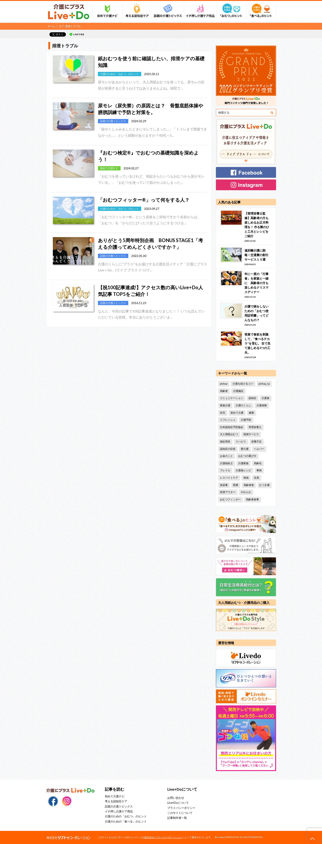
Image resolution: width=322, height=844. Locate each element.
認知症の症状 (227, 448)
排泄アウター (227, 492)
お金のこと (226, 456)
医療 (235, 485)
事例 (259, 470)
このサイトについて (179, 813)
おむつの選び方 (247, 456)
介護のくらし (243, 405)
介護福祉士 (226, 463)
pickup (223, 383)
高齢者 (224, 391)
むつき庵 (264, 485)
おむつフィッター (230, 499)
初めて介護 (236, 412)
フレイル (225, 470)
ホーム (51, 26)
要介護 (245, 448)
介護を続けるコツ (243, 383)
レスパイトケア (229, 477)
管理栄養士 (255, 427)
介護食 (265, 398)
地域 (246, 477)
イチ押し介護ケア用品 (119, 811)
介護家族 (243, 463)
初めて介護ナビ (114, 796)
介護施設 (238, 391)
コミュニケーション (231, 398)
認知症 (252, 398)
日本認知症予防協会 (231, 427)
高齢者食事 (252, 499)
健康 (251, 412)
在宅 (222, 412)
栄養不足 (256, 441)
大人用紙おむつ (229, 434)
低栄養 (224, 485)
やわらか (246, 492)
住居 (256, 477)
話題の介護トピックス (119, 806)
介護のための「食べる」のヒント (126, 821)
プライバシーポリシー (181, 808)
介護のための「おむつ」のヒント (126, 816)
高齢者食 (249, 485)
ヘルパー (259, 448)
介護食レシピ (243, 470)
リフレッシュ (227, 419)
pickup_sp (264, 383)
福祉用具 (225, 441)
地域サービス (251, 434)
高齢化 (258, 463)
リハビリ (241, 441)
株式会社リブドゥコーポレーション (163, 837)
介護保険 (261, 405)
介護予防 (246, 419)
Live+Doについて (178, 802)
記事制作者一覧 (177, 817)
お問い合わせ (175, 797)
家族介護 (225, 405)
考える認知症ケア (116, 801)
